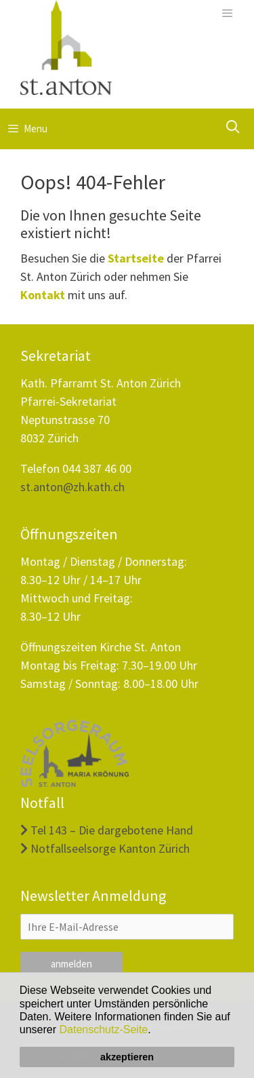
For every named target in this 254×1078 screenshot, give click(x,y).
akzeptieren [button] (127, 1057)
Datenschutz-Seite (104, 1029)
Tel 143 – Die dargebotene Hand (106, 830)
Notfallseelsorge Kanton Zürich (105, 848)
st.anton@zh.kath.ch (72, 487)
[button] (156, 1031)
